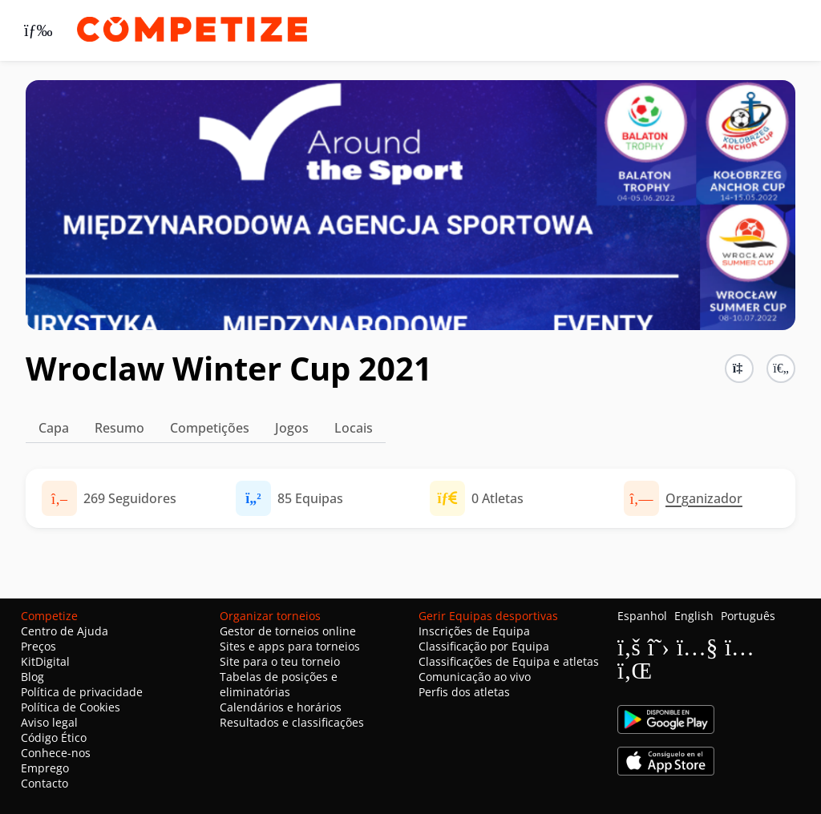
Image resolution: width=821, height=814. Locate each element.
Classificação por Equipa (484, 646)
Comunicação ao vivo (475, 676)
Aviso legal (49, 722)
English (694, 615)
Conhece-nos (56, 752)
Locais (353, 428)
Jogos (292, 428)
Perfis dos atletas (464, 691)
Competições (209, 428)
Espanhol (642, 615)
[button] (780, 368)
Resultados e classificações (292, 722)
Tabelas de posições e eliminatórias (279, 684)
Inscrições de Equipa (474, 631)
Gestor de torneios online (288, 631)
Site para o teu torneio (280, 661)
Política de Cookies (70, 707)
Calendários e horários (281, 707)
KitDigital (45, 661)
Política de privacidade (82, 691)
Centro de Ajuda (64, 631)
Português (748, 615)
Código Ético (54, 737)
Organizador (703, 498)
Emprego (45, 768)
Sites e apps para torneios (290, 646)
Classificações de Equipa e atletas (509, 661)
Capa (53, 428)
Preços (38, 646)
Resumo (119, 428)
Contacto (44, 783)
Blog (32, 676)
